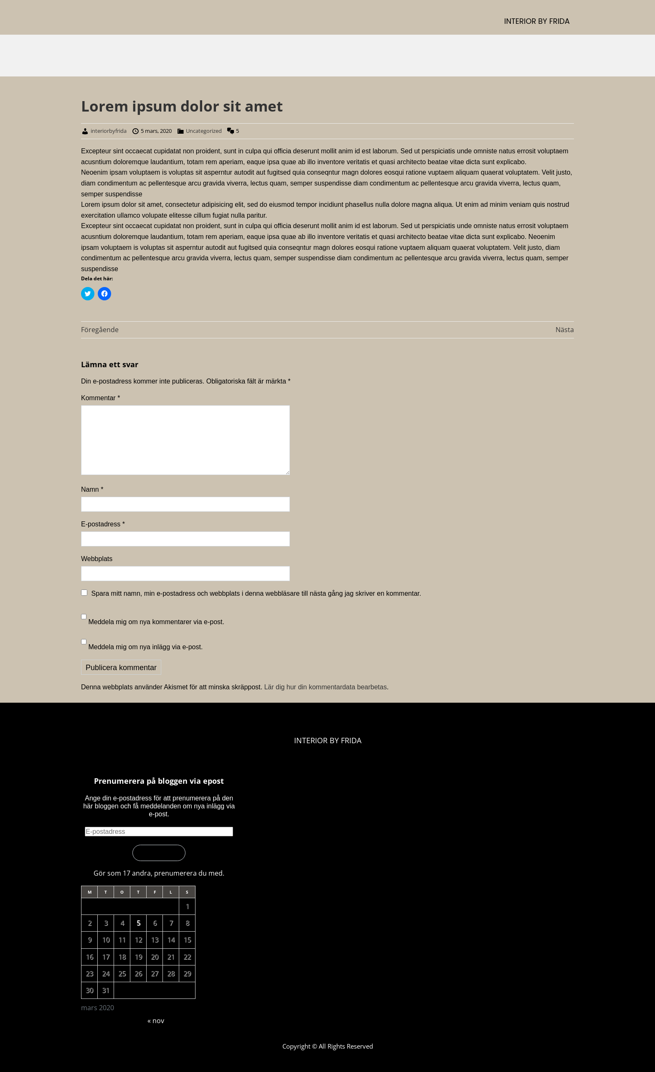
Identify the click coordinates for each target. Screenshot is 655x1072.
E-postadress (103, 524)
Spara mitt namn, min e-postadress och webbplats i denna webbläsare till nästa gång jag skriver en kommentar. (256, 593)
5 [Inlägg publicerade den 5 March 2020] (138, 922)
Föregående (100, 330)
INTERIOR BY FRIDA (537, 21)
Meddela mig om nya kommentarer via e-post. (156, 621)
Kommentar (100, 397)
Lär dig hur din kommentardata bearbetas (325, 687)
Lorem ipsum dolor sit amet (182, 106)
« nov (155, 1020)
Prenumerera (159, 852)
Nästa (565, 330)
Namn (92, 489)
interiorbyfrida (109, 131)
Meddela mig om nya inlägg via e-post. (145, 646)
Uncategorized (204, 131)
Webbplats (96, 558)
